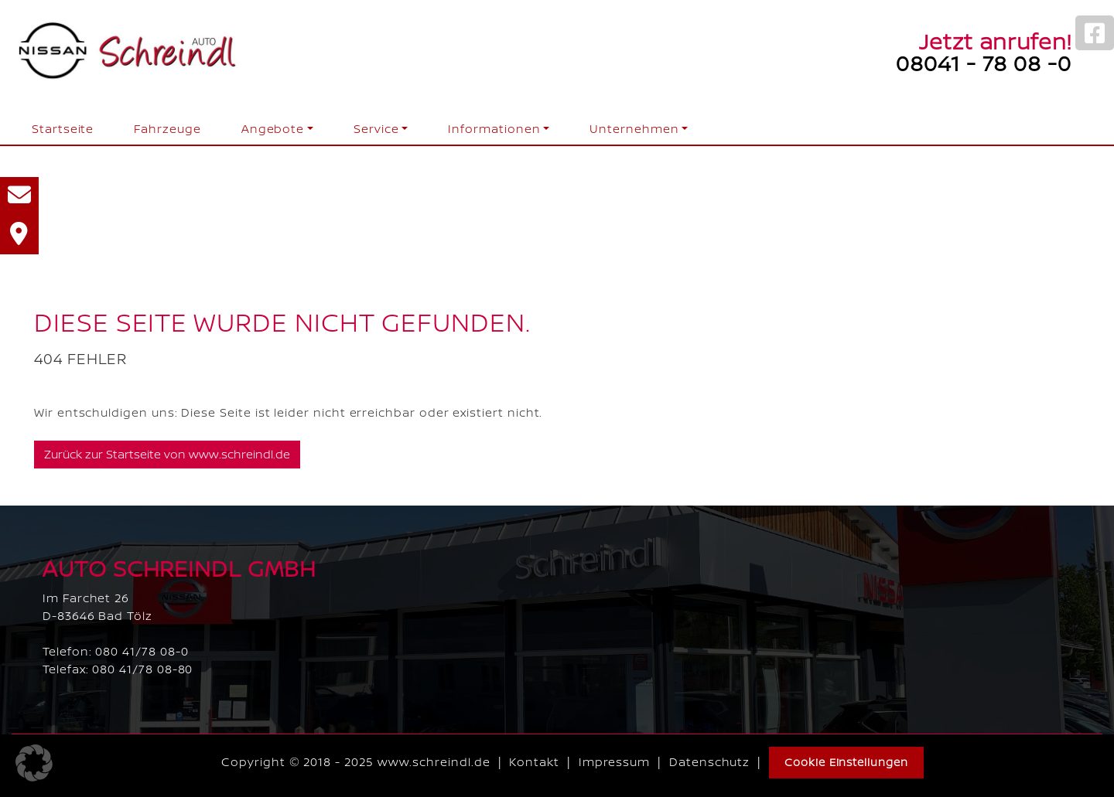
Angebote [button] (272, 129)
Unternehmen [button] (633, 129)
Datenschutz (709, 762)
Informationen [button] (494, 129)
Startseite (63, 129)
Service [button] (376, 129)
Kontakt (534, 762)
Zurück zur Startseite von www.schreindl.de (167, 454)
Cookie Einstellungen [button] (846, 761)
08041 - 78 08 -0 (983, 62)
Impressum (614, 762)
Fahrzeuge (167, 129)
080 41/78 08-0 (141, 651)
